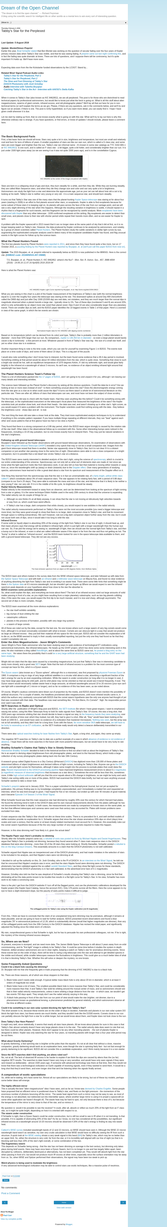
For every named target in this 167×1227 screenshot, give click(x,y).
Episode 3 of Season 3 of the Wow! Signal (35, 794)
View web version (64, 1208)
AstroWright (41, 650)
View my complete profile (11, 1219)
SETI (37, 664)
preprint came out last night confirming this (101, 54)
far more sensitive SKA (84, 722)
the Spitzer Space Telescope (14, 579)
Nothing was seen (100, 720)
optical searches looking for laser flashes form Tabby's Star (44, 734)
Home (64, 1202)
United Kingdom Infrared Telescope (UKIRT (25, 446)
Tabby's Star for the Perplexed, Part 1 (22, 76)
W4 (79, 1135)
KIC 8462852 (10, 148)
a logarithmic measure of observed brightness (23, 772)
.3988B (41, 255)
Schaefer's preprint (10, 786)
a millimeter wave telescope (69, 579)
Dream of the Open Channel (30, 7)
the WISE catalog (33, 1135)
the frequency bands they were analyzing (101, 714)
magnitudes (120, 770)
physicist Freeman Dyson (111, 672)
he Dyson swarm (10, 672)
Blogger (69, 1224)
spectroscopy (99, 459)
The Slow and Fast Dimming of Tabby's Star (26, 81)
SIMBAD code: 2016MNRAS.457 (22, 255)
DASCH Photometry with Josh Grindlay (23, 84)
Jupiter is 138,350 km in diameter (75, 338)
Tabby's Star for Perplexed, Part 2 (20, 78)
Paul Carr (7, 1215)
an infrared (47, 579)
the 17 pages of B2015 (49, 377)
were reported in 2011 (54, 244)
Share (6, 1180)
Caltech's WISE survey (12, 1130)
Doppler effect (79, 467)
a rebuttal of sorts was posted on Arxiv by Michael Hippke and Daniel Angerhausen (82, 839)
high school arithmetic (23, 775)
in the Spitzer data (15, 584)
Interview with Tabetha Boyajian (26, 87)
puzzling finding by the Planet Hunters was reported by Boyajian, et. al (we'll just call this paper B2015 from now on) (71, 247)
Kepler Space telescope (86, 199)
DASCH (68, 761)
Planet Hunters (43, 230)
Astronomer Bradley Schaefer (15, 750)
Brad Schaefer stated (27, 51)
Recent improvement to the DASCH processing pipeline (33, 770)
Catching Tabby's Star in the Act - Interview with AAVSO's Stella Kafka (39, 89)
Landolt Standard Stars (61, 866)
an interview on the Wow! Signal (97, 860)
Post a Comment (10, 1193)
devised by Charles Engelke (98, 1089)
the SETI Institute (67, 709)
